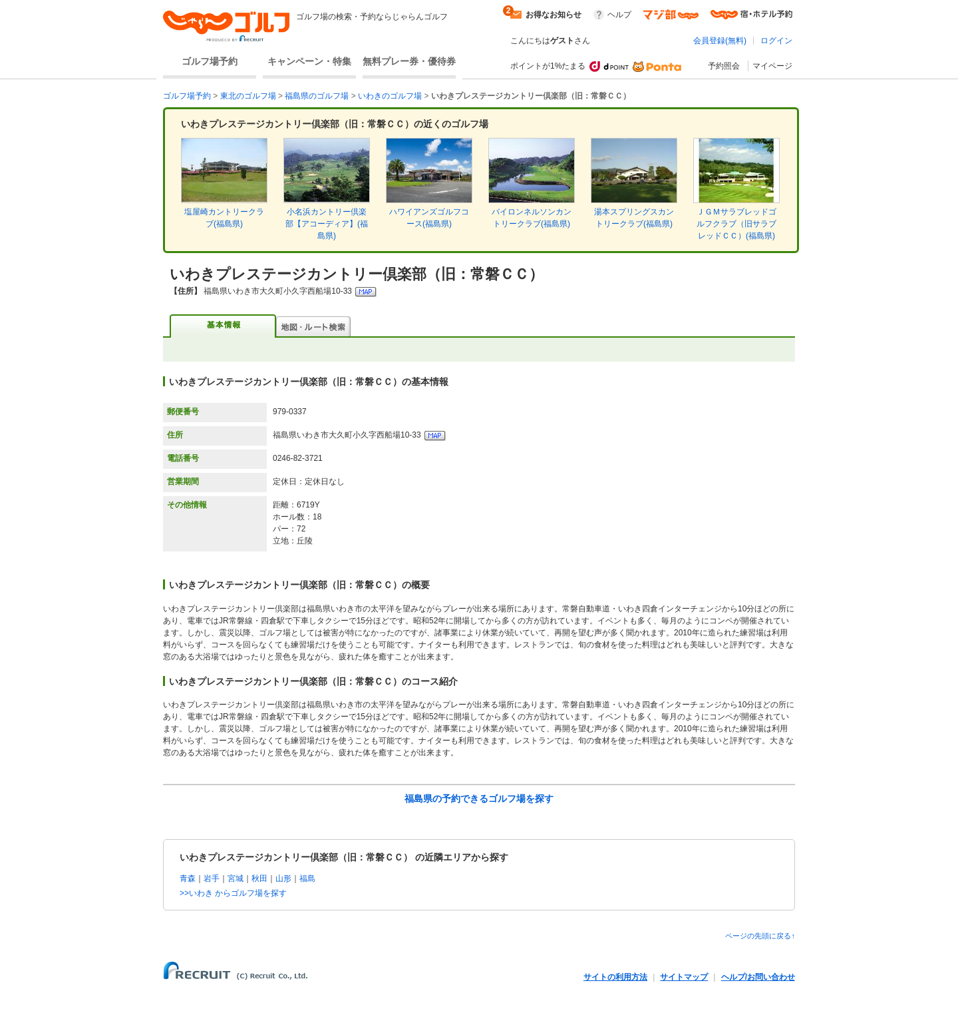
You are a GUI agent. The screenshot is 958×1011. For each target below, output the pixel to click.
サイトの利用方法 (615, 977)
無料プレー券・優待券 (409, 61)
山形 (283, 878)
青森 (188, 878)
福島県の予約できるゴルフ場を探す (479, 798)
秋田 (259, 878)
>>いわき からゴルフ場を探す (233, 893)
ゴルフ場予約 (210, 61)
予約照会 (724, 66)
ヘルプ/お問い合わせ (758, 977)
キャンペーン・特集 (309, 61)
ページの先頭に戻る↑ (760, 936)
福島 (307, 878)
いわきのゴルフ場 (390, 96)
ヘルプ (619, 14)
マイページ (772, 66)
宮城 (235, 878)
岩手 (212, 878)
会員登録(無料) (719, 40)
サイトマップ (684, 977)
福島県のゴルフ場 (317, 96)
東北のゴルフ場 (248, 96)
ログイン (776, 40)
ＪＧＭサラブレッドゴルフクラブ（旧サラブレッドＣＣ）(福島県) (736, 223)
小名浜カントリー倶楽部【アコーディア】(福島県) (326, 223)
